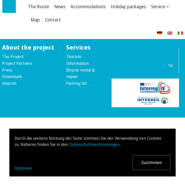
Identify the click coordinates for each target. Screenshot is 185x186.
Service (158, 6)
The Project (13, 56)
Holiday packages (128, 6)
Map (35, 20)
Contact (53, 20)
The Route (38, 6)
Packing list (76, 83)
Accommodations (88, 6)
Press (7, 70)
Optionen (23, 168)
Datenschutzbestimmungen (94, 144)
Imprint (9, 83)
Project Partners (17, 63)
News (59, 6)
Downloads (12, 76)
